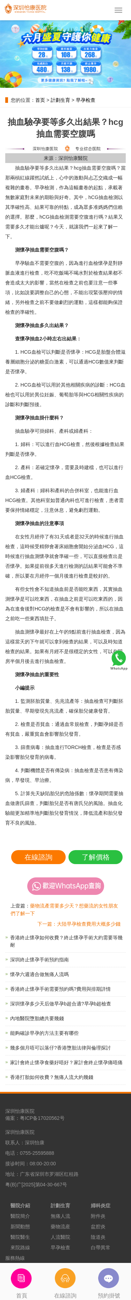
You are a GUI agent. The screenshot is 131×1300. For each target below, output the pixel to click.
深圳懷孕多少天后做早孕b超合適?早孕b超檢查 (60, 1003)
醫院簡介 (20, 1216)
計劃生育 (60, 100)
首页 (40, 100)
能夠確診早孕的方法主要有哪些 (44, 1033)
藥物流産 (60, 1226)
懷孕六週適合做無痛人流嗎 (39, 974)
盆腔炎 (98, 1226)
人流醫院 (60, 1237)
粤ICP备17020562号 (42, 1118)
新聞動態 (20, 1226)
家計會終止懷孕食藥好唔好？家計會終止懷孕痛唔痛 (66, 1062)
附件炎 (98, 1216)
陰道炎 (98, 1237)
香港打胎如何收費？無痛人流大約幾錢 (51, 1077)
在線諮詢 (38, 857)
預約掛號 (109, 1281)
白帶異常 (100, 1247)
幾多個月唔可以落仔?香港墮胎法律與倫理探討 (60, 1048)
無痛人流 (60, 1216)
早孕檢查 (60, 1247)
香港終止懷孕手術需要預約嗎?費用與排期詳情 (60, 989)
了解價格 (96, 857)
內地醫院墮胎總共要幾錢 (37, 1018)
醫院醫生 (20, 1237)
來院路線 (20, 1247)
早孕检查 (85, 100)
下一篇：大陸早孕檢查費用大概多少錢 (79, 924)
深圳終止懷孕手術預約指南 (39, 959)
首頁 (22, 1281)
